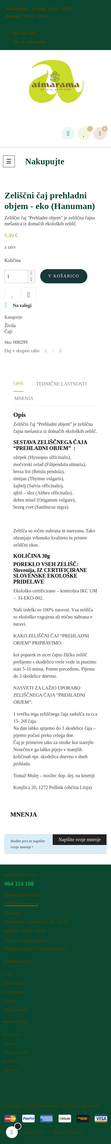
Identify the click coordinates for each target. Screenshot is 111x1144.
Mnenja (23, 398)
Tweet (53, 351)
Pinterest (60, 351)
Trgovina (10, 1070)
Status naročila (15, 1052)
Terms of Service (67, 1132)
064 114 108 (24, 33)
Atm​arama (48, 1105)
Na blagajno (13, 992)
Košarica (10, 1061)
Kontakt (9, 1001)
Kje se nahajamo (29, 41)
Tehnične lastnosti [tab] (61, 383)
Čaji (8, 331)
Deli (46, 351)
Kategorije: (13, 317)
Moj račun (11, 1034)
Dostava (10, 1043)
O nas (7, 974)
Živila (10, 325)
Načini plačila (14, 983)
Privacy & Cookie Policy (23, 1132)
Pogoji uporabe (15, 1010)
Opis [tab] (18, 383)
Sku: (8, 342)
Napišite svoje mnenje (80, 839)
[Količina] (16, 276)
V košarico (63, 276)
